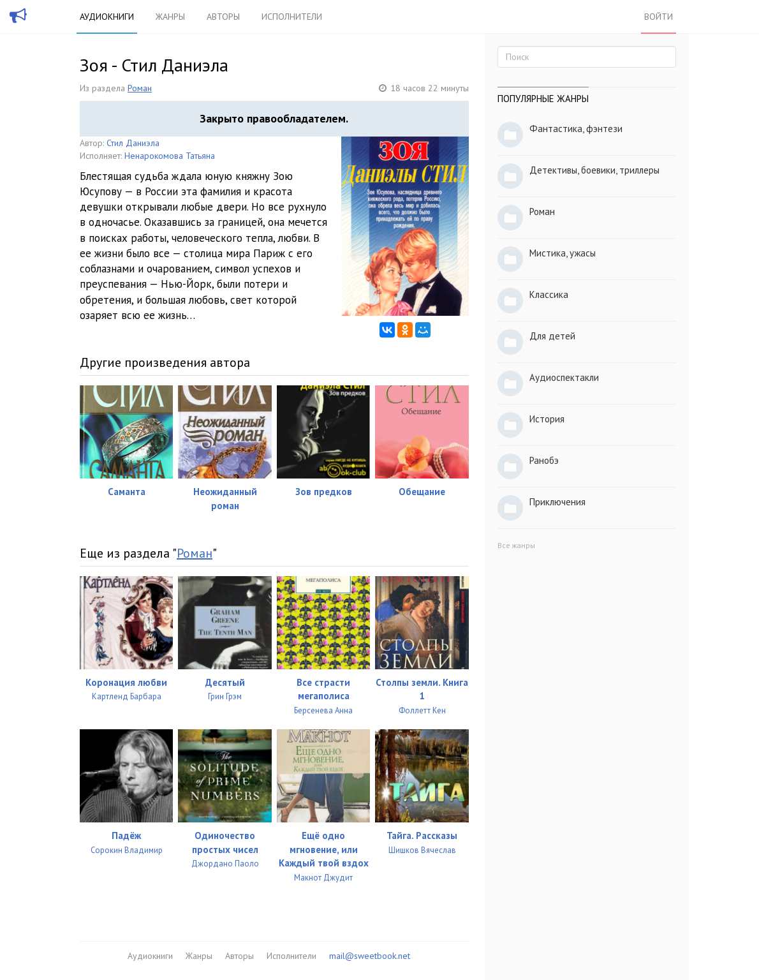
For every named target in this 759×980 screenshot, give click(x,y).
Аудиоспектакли (564, 377)
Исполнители (292, 16)
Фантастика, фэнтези (576, 128)
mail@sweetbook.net (369, 955)
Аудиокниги (107, 16)
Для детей (552, 336)
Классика (548, 294)
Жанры (170, 16)
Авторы (223, 16)
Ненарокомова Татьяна (169, 155)
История (546, 419)
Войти (658, 16)
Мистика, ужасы (562, 253)
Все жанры (516, 545)
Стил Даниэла (133, 143)
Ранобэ (544, 460)
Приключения (557, 502)
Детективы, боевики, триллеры (594, 170)
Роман (140, 88)
